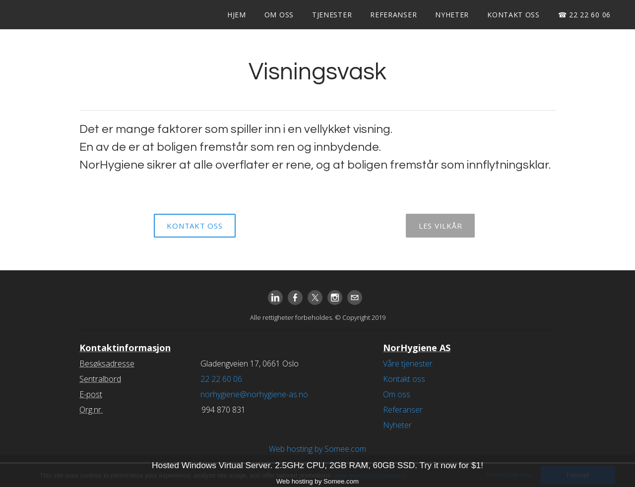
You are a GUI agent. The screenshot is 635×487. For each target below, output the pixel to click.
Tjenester (332, 14)
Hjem (236, 14)
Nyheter (452, 14)
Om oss (279, 14)
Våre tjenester (408, 363)
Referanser (393, 14)
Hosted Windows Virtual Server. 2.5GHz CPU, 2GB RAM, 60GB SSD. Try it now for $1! (317, 465)
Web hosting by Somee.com (317, 448)
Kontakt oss (513, 14)
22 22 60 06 (221, 378)
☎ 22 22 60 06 (584, 14)
